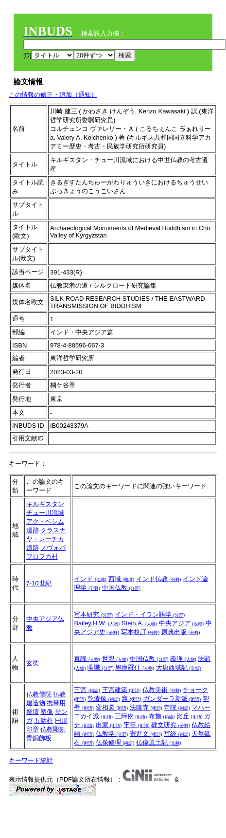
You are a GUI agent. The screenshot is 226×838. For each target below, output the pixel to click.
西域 (121, 579)
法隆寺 (146, 707)
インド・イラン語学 (150, 614)
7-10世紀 (39, 583)
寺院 (177, 707)
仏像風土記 (158, 742)
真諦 (87, 658)
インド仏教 (158, 579)
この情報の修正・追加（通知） (53, 94)
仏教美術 (161, 689)
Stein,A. (139, 623)
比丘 (189, 716)
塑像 (46, 711)
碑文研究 (170, 725)
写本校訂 (140, 632)
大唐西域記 (178, 667)
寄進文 (146, 733)
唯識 (100, 667)
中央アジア (181, 623)
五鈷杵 (43, 720)
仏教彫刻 (53, 729)
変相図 (112, 707)
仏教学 (112, 733)
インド (90, 579)
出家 (109, 725)
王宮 (87, 689)
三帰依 (131, 716)
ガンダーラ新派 (172, 698)
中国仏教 (121, 587)
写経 (177, 733)
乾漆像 (103, 698)
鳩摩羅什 (134, 667)
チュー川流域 (45, 512)
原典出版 (180, 632)
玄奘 (32, 663)
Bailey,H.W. (97, 623)
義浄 (183, 658)
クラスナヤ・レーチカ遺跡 (46, 539)
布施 (162, 716)
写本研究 (93, 614)
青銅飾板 (39, 738)
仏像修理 (115, 742)
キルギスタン (45, 504)
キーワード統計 (31, 760)
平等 (136, 725)
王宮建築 (121, 689)
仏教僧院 (39, 694)
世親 (115, 658)
